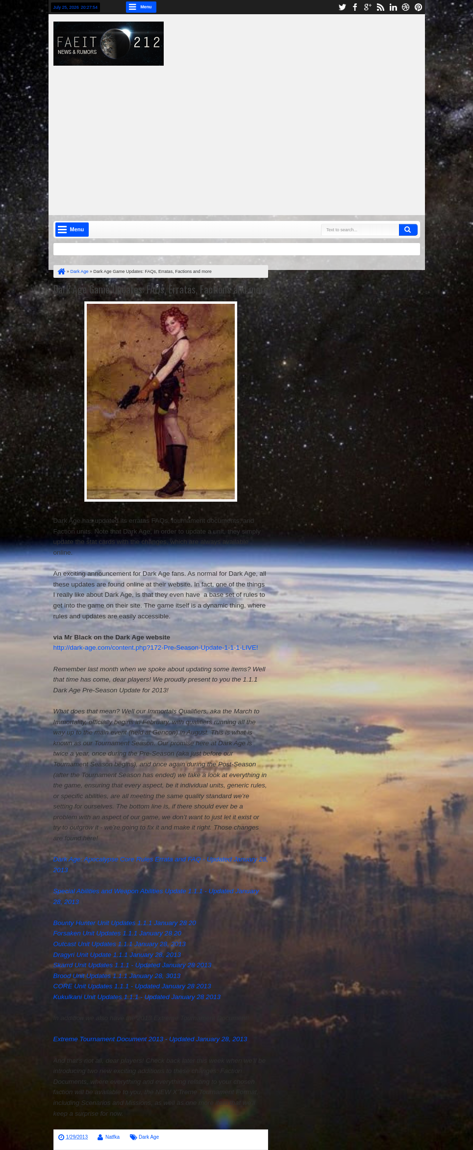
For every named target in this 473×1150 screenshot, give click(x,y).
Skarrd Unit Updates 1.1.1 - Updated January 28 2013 (132, 965)
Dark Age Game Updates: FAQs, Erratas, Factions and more (160, 289)
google (367, 7)
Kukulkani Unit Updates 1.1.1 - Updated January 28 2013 (137, 997)
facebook (355, 7)
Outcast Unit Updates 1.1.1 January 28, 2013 (119, 944)
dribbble (405, 7)
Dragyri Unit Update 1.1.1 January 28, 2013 (117, 954)
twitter (342, 7)
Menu (146, 6)
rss (380, 7)
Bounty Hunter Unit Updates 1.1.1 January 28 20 (124, 923)
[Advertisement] (268, 134)
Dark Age (149, 1137)
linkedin (393, 7)
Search (408, 230)
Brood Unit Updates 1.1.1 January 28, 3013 (117, 975)
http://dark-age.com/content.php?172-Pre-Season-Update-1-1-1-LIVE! (155, 647)
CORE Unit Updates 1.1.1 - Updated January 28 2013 (132, 986)
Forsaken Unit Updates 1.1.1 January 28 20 (117, 933)
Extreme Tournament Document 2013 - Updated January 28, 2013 (150, 1039)
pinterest (418, 7)
